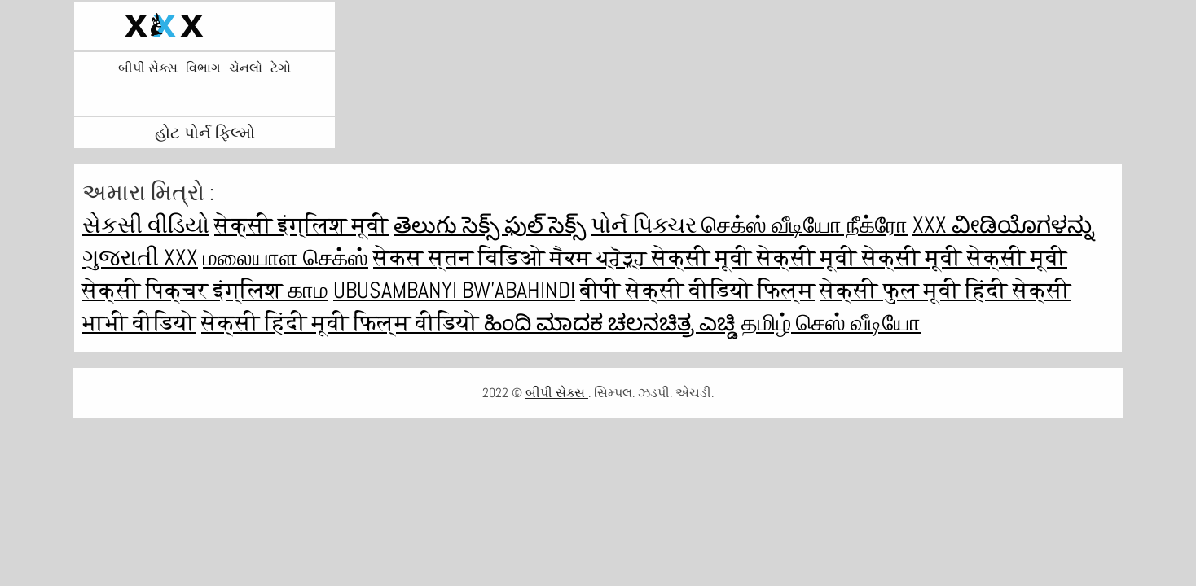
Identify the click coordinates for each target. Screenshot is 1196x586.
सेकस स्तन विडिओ (461, 257)
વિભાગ (203, 68)
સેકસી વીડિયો (145, 225)
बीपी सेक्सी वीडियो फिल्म (697, 290)
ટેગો (280, 68)
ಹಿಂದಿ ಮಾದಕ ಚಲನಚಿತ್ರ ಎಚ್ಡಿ (610, 322)
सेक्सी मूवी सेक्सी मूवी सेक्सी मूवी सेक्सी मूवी (859, 257)
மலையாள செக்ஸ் (285, 257)
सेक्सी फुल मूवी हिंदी (916, 290)
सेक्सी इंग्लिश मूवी (301, 225)
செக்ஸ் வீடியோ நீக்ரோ (804, 225)
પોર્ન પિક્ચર (646, 225)
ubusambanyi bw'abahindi (454, 290)
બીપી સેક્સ (148, 68)
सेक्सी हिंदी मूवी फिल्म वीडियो (342, 322)
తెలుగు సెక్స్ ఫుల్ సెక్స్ (490, 225)
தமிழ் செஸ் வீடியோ (831, 322)
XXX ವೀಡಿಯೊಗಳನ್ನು (1003, 225)
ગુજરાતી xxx (140, 257)
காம (308, 290)
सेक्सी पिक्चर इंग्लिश (185, 290)
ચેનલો (245, 68)
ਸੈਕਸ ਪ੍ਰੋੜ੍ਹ (601, 257)
